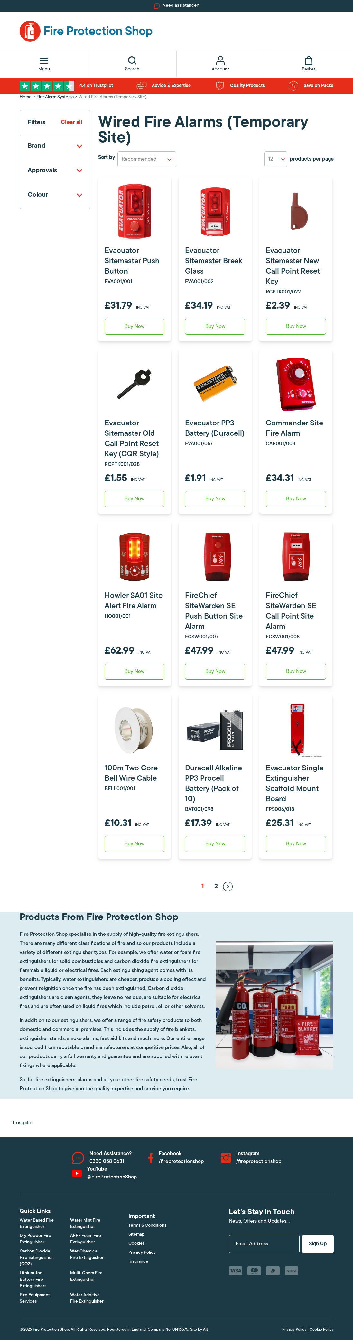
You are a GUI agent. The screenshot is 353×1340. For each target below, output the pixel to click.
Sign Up (318, 1244)
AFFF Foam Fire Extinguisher (85, 1239)
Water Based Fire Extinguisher (37, 1223)
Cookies (136, 1243)
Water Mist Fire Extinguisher (85, 1223)
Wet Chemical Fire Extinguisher (87, 1254)
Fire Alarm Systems (55, 97)
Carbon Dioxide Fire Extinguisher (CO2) (36, 1258)
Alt (205, 1330)
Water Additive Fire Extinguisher (87, 1298)
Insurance (138, 1261)
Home (26, 97)
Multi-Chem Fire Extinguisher (86, 1276)
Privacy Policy (142, 1252)
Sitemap (136, 1234)
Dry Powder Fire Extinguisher (35, 1239)
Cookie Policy (322, 1330)
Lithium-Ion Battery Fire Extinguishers (33, 1280)
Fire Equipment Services (35, 1298)
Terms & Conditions (147, 1225)
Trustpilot (22, 1123)
